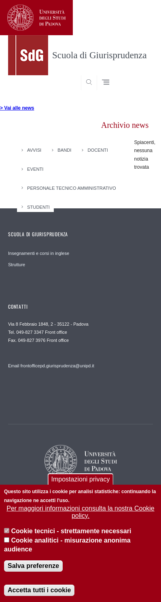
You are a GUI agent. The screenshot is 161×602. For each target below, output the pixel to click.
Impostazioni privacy (80, 480)
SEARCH (139, 75)
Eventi (35, 169)
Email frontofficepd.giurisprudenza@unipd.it (51, 365)
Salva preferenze (33, 567)
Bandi (64, 150)
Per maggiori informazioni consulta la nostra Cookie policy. (80, 513)
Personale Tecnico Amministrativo (71, 187)
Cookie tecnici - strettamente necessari (71, 532)
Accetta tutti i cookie (39, 591)
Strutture (16, 264)
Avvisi (34, 150)
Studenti (38, 206)
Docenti (97, 150)
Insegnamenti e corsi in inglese (38, 253)
